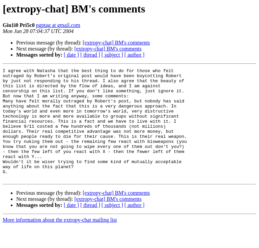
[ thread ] (90, 55)
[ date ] (71, 55)
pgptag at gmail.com (58, 25)
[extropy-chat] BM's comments (116, 42)
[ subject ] (112, 55)
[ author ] (134, 55)
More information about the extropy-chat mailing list (60, 242)
